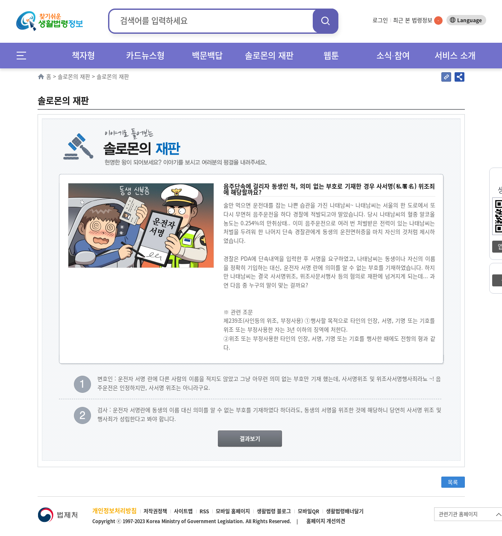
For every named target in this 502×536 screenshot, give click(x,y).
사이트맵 (183, 511)
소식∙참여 (393, 55)
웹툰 (331, 55)
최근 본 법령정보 (418, 20)
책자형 (83, 55)
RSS (204, 511)
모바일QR (308, 511)
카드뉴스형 (145, 55)
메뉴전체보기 (24, 55)
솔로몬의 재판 (269, 55)
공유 (459, 77)
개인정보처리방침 (114, 510)
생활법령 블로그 (274, 511)
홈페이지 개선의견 (325, 521)
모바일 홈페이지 (233, 511)
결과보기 (250, 438)
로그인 (380, 20)
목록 (453, 482)
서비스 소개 (455, 55)
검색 (325, 21)
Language (469, 20)
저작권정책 (155, 511)
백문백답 (207, 55)
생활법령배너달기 (345, 511)
